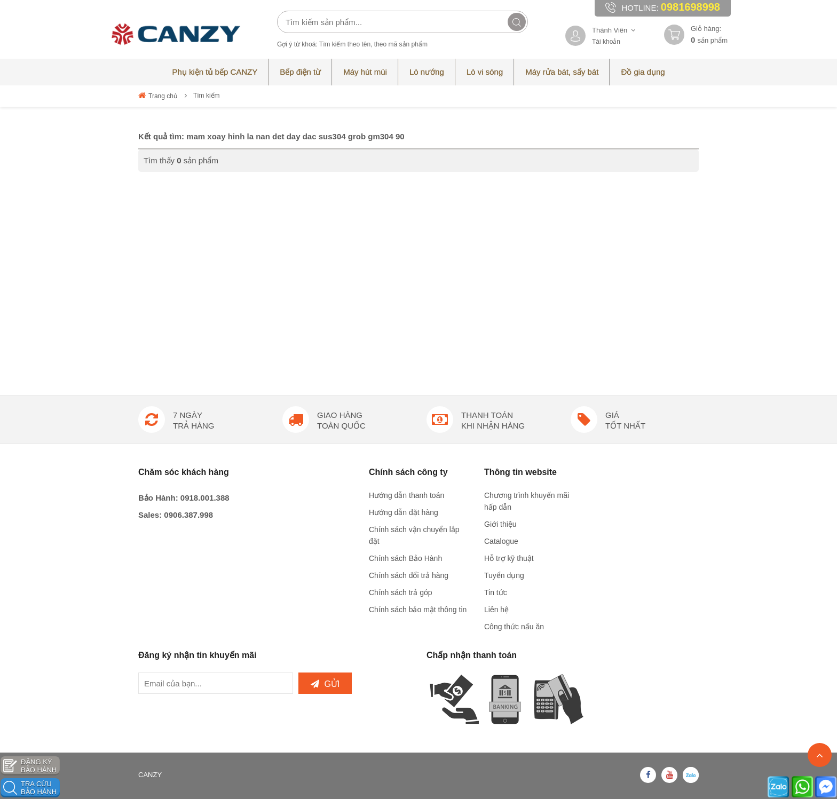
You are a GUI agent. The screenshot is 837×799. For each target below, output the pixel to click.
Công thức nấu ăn (514, 626)
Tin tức (495, 592)
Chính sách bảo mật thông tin (418, 609)
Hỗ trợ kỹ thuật (509, 558)
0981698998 (690, 7)
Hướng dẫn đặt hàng (403, 512)
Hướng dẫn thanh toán (406, 495)
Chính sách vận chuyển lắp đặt (414, 535)
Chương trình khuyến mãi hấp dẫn (526, 501)
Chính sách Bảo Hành (405, 558)
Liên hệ (496, 609)
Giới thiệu (500, 524)
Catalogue (501, 541)
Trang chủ (157, 95)
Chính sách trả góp (400, 592)
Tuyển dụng (504, 575)
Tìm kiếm (206, 95)
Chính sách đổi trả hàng (408, 575)
